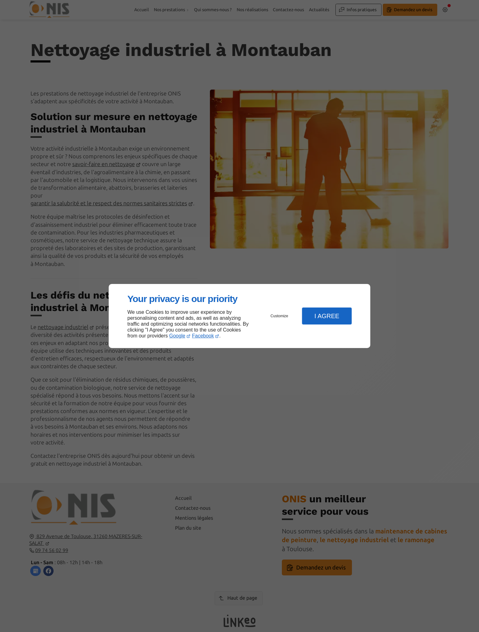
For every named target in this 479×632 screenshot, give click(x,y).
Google (177, 335)
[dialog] (239, 316)
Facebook (203, 335)
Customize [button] (279, 316)
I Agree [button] (326, 316)
